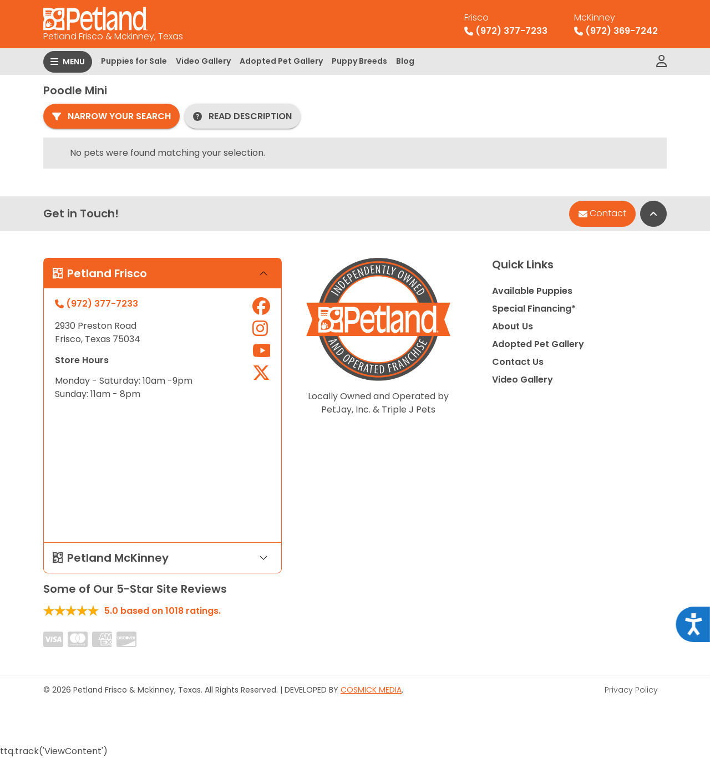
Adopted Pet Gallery (281, 61)
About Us (512, 326)
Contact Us (518, 361)
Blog (405, 61)
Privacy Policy (631, 689)
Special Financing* (534, 308)
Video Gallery (203, 61)
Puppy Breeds (359, 61)
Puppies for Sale (134, 61)
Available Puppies (532, 290)
